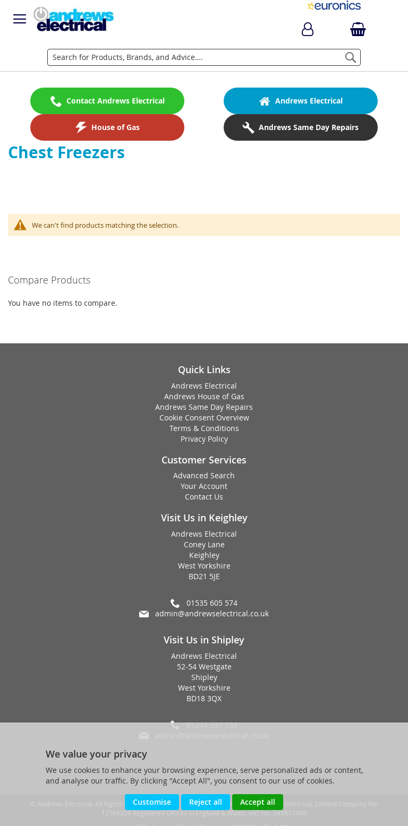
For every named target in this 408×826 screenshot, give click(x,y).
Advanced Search (204, 475)
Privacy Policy (204, 439)
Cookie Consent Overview (204, 417)
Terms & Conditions (204, 428)
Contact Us (204, 497)
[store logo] (73, 19)
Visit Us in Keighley (204, 517)
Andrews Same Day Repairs (204, 407)
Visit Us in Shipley (204, 639)
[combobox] (203, 57)
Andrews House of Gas (204, 396)
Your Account (204, 486)
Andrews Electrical (204, 386)
